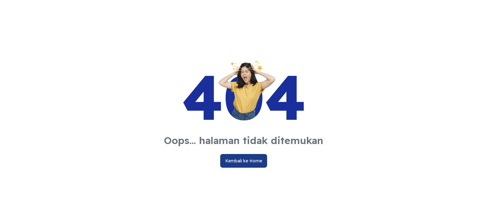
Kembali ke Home (243, 161)
